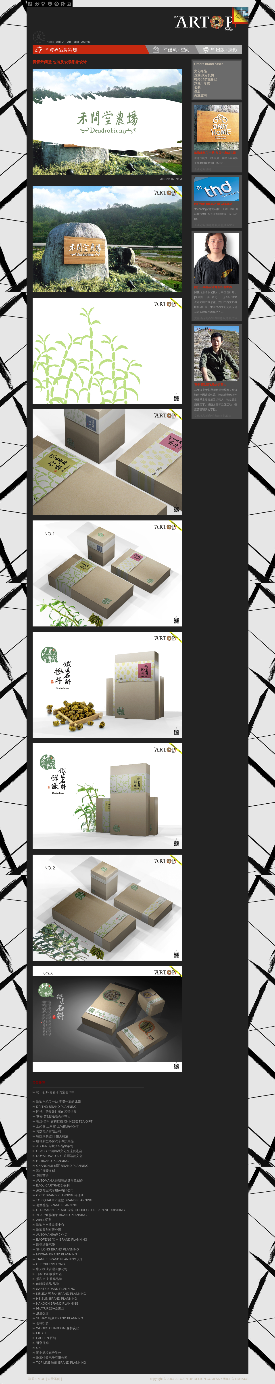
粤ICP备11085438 (235, 1379)
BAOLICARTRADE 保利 (53, 1185)
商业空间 (200, 95)
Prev (164, 179)
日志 (228, 415)
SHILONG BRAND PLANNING (57, 1249)
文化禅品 (200, 71)
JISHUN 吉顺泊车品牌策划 (54, 1146)
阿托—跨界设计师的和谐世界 (56, 1111)
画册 (197, 91)
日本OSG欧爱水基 (49, 1274)
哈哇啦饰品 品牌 (47, 1284)
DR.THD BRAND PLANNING (56, 1106)
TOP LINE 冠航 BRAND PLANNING (61, 1362)
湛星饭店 (42, 1313)
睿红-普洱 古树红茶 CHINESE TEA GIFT (64, 1121)
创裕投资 (42, 1323)
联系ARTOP (36, 1379)
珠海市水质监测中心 (50, 1225)
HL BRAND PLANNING (52, 1161)
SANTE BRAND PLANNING (55, 1289)
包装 (197, 87)
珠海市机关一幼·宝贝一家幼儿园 (58, 1102)
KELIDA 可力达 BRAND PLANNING (61, 1293)
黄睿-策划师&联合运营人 (53, 1116)
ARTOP (60, 41)
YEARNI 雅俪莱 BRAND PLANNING (61, 1215)
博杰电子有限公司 (48, 1131)
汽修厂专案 (202, 83)
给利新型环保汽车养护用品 (55, 1141)
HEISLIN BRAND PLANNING (56, 1298)
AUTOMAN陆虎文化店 (51, 1234)
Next (176, 179)
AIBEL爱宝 (43, 1220)
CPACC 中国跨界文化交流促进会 (59, 1151)
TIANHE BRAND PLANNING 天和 (59, 1259)
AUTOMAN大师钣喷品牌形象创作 (59, 1180)
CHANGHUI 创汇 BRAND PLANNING (62, 1165)
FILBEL (41, 1333)
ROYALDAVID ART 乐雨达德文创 (59, 1156)
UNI (39, 1348)
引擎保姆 (42, 1343)
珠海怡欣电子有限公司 (51, 1357)
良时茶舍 (42, 1175)
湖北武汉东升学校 (48, 1352)
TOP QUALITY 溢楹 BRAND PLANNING (64, 1200)
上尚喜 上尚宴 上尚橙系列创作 (57, 1126)
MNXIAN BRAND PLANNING (56, 1254)
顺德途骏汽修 (45, 1244)
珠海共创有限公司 (48, 1229)
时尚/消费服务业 (205, 79)
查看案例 (54, 1379)
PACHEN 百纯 (46, 1338)
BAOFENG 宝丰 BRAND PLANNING (61, 1239)
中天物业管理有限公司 (51, 1269)
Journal (85, 41)
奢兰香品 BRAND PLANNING (56, 1205)
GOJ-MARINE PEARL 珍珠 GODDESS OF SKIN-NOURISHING (80, 1210)
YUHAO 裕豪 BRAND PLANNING (59, 1318)
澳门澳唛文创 (45, 1170)
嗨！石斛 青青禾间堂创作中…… (58, 1092)
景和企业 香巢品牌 (49, 1279)
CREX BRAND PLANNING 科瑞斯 (60, 1195)
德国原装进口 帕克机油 (52, 1136)
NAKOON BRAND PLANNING (57, 1303)
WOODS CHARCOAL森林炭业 (57, 1328)
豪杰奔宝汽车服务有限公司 (55, 1190)
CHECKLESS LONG (50, 1264)
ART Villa (73, 41)
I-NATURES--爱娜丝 (50, 1308)
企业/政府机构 (204, 75)
